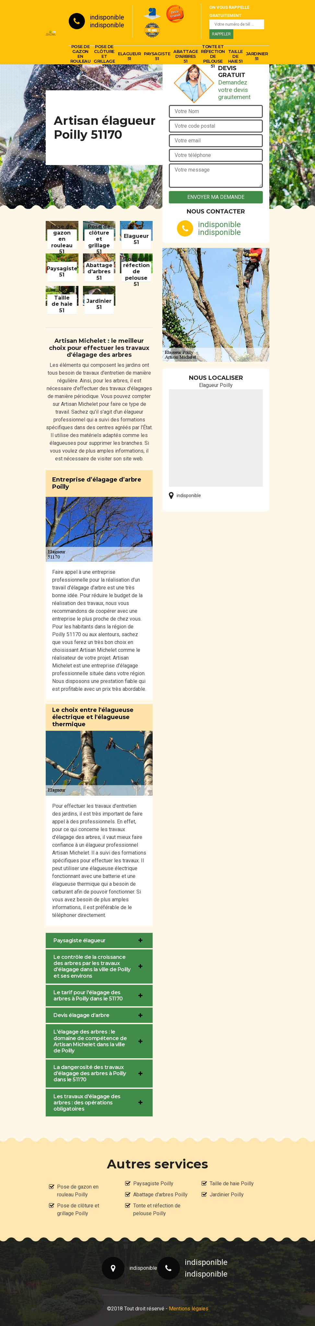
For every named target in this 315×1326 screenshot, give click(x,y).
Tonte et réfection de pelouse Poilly (157, 1210)
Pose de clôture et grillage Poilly (78, 1210)
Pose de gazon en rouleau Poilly (78, 1191)
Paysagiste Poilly (153, 1183)
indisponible (107, 17)
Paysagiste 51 (157, 56)
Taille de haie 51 (235, 56)
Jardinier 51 (257, 56)
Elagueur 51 (129, 56)
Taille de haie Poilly (232, 1183)
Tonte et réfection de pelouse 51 (213, 56)
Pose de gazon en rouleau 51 (80, 56)
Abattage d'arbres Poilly (160, 1194)
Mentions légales (188, 1309)
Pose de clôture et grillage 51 (104, 56)
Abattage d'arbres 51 (185, 56)
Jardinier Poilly (227, 1194)
